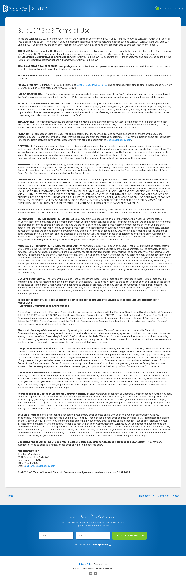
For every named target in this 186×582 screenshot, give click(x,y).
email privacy (100, 544)
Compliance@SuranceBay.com (39, 465)
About (176, 495)
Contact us (164, 495)
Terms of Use (100, 564)
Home (10, 495)
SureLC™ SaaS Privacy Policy (92, 84)
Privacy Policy (85, 564)
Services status (168, 8)
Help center (145, 495)
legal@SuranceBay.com (119, 139)
